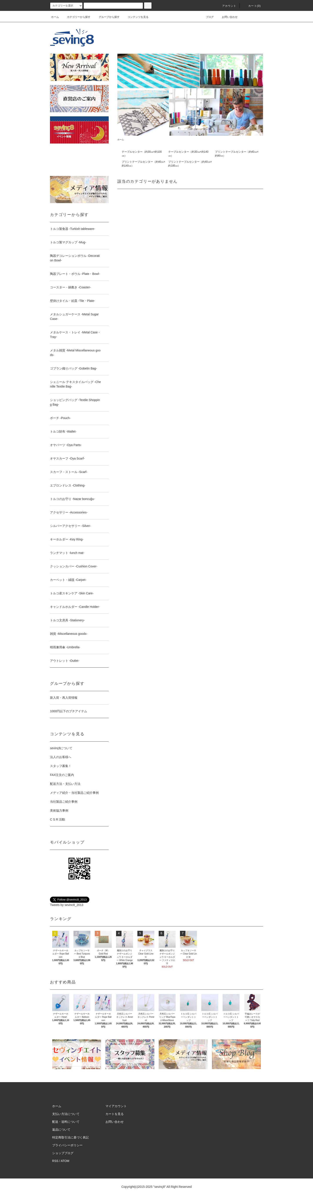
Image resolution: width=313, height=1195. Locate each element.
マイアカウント (116, 1106)
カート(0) (252, 5)
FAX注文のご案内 (62, 775)
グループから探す (106, 16)
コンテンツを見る (135, 16)
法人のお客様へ (60, 757)
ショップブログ (62, 1153)
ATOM (65, 1161)
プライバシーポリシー (67, 1145)
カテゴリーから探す (76, 16)
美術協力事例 (59, 810)
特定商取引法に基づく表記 (70, 1137)
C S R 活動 (57, 819)
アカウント (226, 5)
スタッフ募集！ (60, 766)
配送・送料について (66, 1121)
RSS (55, 1161)
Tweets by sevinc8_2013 (66, 905)
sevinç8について (61, 748)
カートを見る (114, 1114)
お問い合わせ (227, 16)
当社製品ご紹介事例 (63, 801)
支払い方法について (66, 1114)
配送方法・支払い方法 (65, 784)
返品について (61, 1129)
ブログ (207, 16)
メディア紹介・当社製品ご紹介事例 (74, 792)
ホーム (55, 16)
